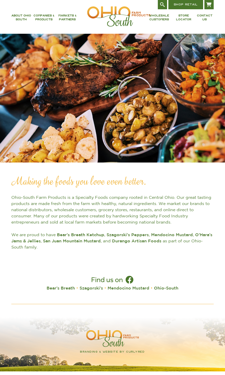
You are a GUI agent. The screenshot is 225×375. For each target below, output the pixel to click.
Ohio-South (166, 291)
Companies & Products (43, 19)
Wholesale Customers (159, 19)
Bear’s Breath (61, 291)
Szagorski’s (91, 291)
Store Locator (183, 19)
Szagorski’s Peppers (128, 238)
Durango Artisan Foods (136, 244)
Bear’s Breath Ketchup (80, 238)
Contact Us (204, 19)
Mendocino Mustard (172, 238)
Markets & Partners (67, 19)
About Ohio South (21, 19)
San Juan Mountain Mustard (72, 244)
